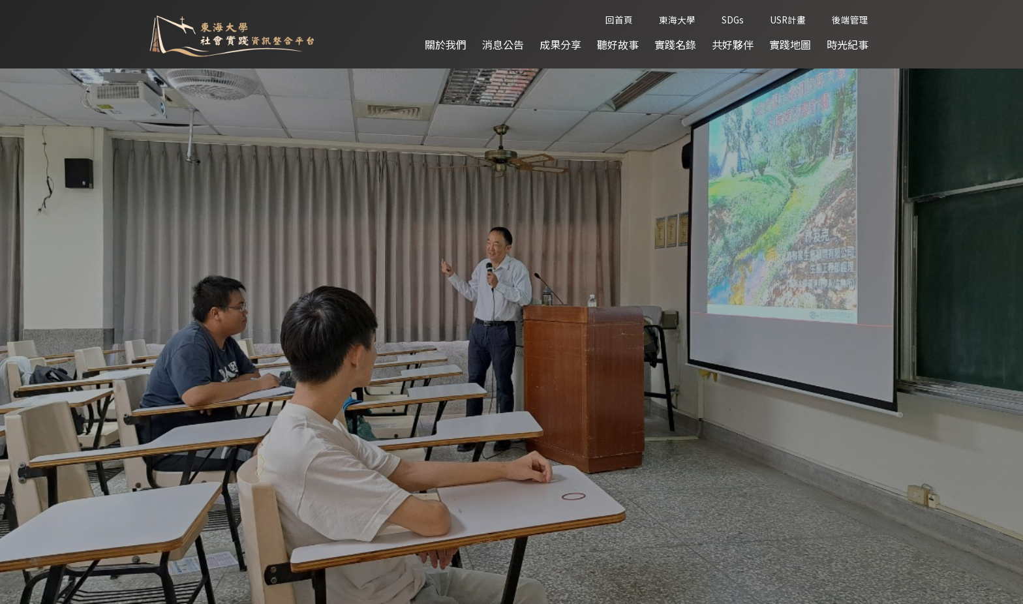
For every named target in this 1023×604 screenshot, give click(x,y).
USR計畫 (788, 19)
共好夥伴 (733, 44)
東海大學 (677, 19)
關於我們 (445, 44)
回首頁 (619, 19)
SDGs (733, 19)
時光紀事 (847, 44)
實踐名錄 (675, 44)
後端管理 (850, 19)
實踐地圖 (790, 44)
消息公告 (503, 44)
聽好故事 (618, 44)
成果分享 (560, 44)
